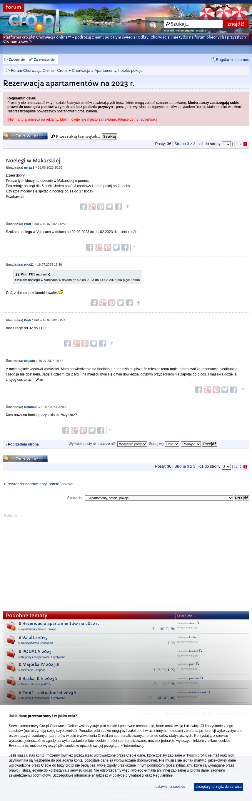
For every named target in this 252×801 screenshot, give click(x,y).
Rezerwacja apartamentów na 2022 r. (60, 623)
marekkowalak (197, 692)
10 (172, 629)
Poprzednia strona (23, 444)
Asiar (192, 623)
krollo (192, 637)
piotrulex (194, 678)
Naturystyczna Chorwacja (37, 642)
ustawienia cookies (170, 787)
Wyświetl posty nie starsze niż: (108, 444)
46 (172, 698)
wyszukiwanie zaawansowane (185, 30)
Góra (127, 206)
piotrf (192, 664)
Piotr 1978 (31, 224)
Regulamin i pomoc (232, 59)
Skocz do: (75, 498)
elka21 (29, 264)
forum (13, 7)
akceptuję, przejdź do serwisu (219, 787)
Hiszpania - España (33, 670)
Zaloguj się (17, 59)
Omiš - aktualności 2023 (47, 692)
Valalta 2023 (35, 637)
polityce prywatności (128, 775)
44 (159, 698)
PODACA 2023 (36, 651)
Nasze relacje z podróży (36, 684)
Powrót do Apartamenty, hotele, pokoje (39, 484)
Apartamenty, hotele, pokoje (118, 70)
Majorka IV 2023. (39, 664)
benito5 (193, 651)
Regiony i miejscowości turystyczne (43, 657)
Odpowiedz (25, 135)
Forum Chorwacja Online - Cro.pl (39, 70)
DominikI (30, 407)
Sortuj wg (164, 444)
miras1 (29, 167)
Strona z (184, 144)
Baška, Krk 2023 (38, 678)
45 (166, 698)
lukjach (29, 361)
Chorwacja (81, 70)
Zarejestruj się (44, 59)
